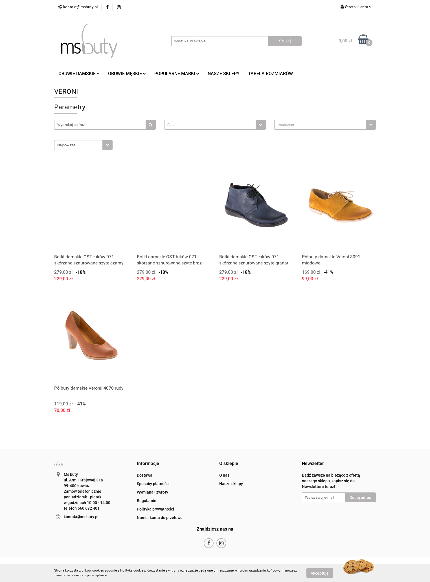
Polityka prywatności (155, 509)
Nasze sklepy (231, 483)
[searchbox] (321, 125)
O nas (224, 475)
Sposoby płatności (153, 483)
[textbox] (210, 125)
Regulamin (146, 500)
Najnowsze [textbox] (66, 145)
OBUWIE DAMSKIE (79, 73)
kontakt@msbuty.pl (81, 516)
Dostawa (144, 475)
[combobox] (215, 125)
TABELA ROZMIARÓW (270, 73)
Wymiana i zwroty (152, 492)
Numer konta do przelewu (160, 517)
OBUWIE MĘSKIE (127, 73)
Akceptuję (320, 573)
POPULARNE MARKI (176, 73)
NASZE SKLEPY (224, 73)
